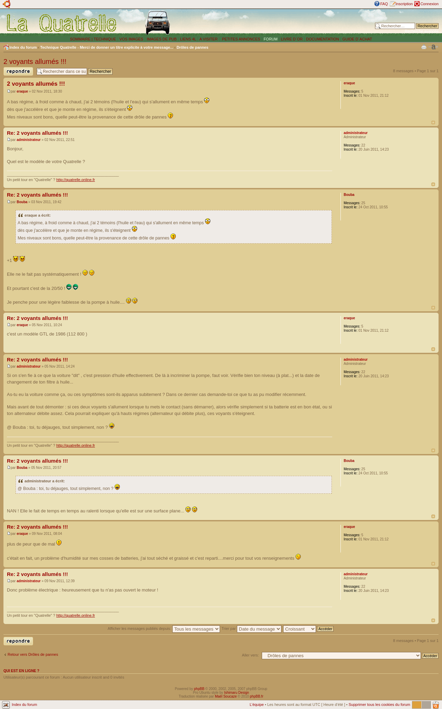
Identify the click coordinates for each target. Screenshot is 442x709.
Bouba (22, 202)
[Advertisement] (284, 22)
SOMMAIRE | (82, 39)
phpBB (199, 689)
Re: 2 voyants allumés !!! (37, 133)
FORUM (270, 39)
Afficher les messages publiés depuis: (164, 628)
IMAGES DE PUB (162, 39)
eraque (22, 91)
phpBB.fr (256, 696)
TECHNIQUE (105, 39)
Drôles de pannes (193, 47)
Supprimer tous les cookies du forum (379, 704)
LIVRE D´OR (292, 39)
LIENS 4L (188, 39)
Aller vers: (250, 655)
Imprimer (423, 46)
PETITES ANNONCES (240, 39)
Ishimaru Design (236, 692)
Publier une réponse (18, 71)
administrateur (28, 140)
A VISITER (209, 39)
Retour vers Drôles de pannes (33, 654)
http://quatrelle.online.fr (75, 180)
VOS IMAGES (131, 39)
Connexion (429, 4)
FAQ (384, 4)
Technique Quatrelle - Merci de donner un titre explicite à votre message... (106, 47)
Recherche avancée (422, 31)
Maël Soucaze (226, 696)
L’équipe (257, 704)
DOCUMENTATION (322, 39)
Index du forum (23, 47)
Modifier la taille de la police (433, 47)
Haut (433, 122)
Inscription (404, 4)
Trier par (251, 628)
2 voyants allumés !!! (34, 61)
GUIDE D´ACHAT (357, 39)
